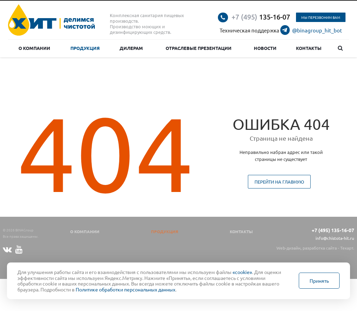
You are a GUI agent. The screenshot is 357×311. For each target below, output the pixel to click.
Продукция (85, 48)
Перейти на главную (279, 182)
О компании (34, 48)
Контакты (308, 48)
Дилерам (131, 48)
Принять (319, 280)
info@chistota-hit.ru (335, 238)
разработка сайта (320, 248)
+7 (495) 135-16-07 (333, 230)
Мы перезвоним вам (320, 17)
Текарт (346, 248)
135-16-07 (260, 16)
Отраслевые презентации (198, 48)
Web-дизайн (288, 248)
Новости (265, 48)
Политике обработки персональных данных (125, 289)
